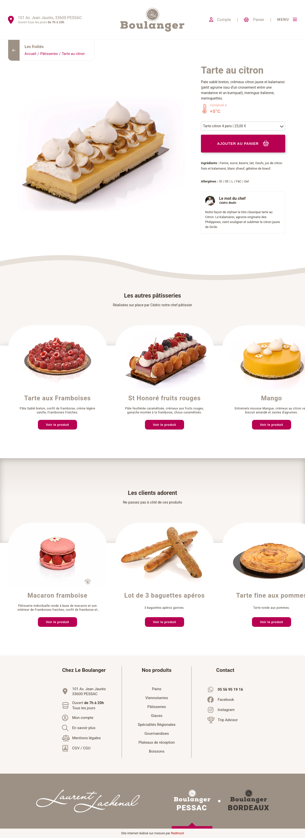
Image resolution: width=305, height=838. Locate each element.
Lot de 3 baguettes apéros (164, 595)
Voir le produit (57, 425)
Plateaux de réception (157, 742)
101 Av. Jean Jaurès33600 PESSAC (89, 691)
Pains (156, 688)
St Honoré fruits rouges (164, 398)
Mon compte (82, 717)
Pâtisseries (49, 53)
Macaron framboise (57, 595)
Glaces (156, 715)
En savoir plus (83, 727)
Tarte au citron (73, 53)
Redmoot (177, 833)
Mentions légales (86, 738)
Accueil (30, 53)
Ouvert (88, 705)
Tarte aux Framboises (57, 398)
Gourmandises (156, 733)
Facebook (226, 699)
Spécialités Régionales (156, 724)
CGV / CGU (81, 748)
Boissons (157, 751)
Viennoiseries (156, 697)
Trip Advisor (228, 719)
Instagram (226, 709)
